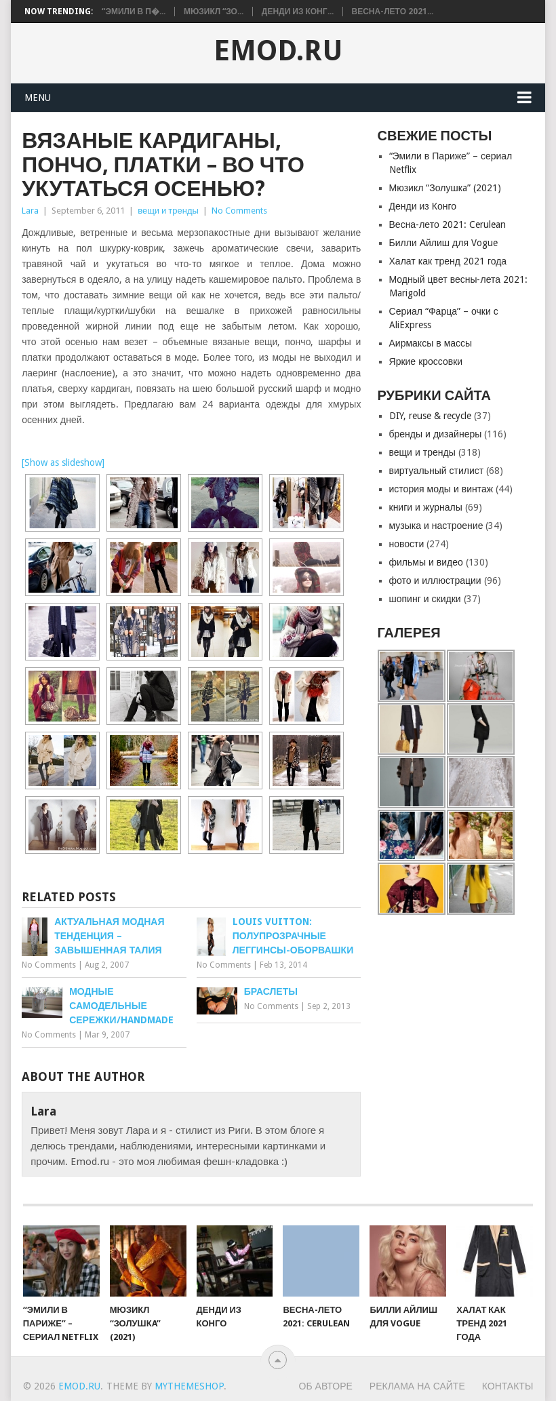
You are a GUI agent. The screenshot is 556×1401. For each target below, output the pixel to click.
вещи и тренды (168, 210)
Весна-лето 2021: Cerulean (447, 224)
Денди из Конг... (298, 11)
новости (406, 543)
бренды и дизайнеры (435, 434)
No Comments (239, 210)
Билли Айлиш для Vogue (443, 242)
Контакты (508, 1386)
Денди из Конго (423, 206)
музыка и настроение (436, 525)
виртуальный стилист (436, 470)
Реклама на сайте (417, 1386)
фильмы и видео (426, 562)
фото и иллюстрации (435, 580)
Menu (37, 97)
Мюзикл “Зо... (213, 11)
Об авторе (326, 1386)
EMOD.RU (278, 51)
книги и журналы (425, 507)
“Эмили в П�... (133, 11)
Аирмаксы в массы (431, 343)
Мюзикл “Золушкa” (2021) (445, 187)
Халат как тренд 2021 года (448, 261)
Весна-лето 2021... (392, 11)
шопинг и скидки (425, 598)
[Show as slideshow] (63, 462)
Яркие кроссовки (426, 361)
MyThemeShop (189, 1386)
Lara (30, 210)
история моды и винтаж (441, 489)
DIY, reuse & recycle (430, 415)
